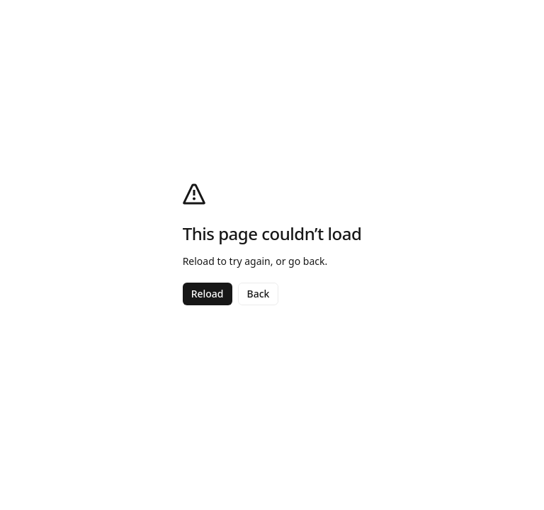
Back (258, 293)
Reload (207, 293)
